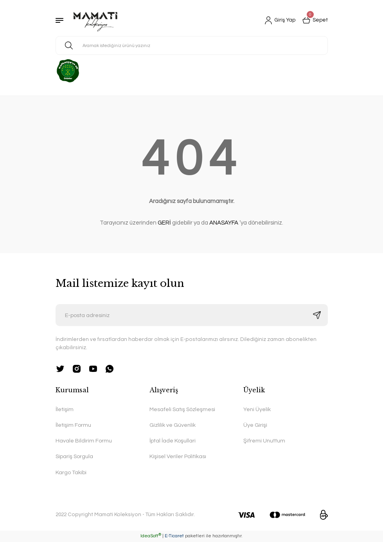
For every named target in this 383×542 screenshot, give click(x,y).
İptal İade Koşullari (172, 441)
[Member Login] (279, 20)
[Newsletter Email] (192, 315)
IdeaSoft (150, 536)
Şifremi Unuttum (264, 441)
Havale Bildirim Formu (84, 441)
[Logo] (95, 20)
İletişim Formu (73, 425)
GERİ (164, 223)
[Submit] (317, 315)
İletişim (65, 409)
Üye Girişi (255, 425)
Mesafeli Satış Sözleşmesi (182, 409)
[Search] (192, 45)
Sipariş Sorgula (75, 457)
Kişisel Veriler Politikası (177, 457)
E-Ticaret (174, 536)
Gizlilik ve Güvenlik (172, 425)
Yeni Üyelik (257, 409)
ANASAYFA (223, 223)
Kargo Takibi (71, 472)
